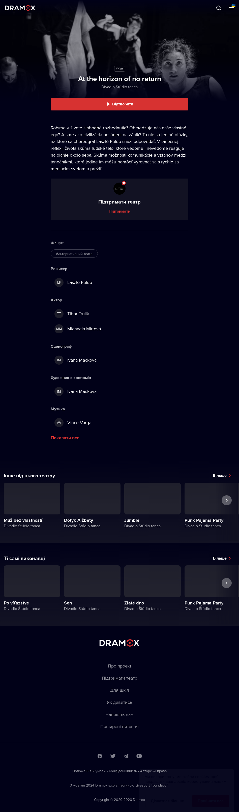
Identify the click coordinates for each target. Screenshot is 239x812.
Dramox (20, 8)
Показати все (65, 437)
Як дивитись (119, 702)
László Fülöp (73, 282)
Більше (220, 475)
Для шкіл (119, 690)
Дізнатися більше (167, 796)
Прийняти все (211, 796)
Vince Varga (72, 422)
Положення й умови (89, 770)
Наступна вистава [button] (227, 512)
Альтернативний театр (74, 253)
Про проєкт (119, 666)
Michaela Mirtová (77, 328)
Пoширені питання (119, 726)
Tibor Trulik (71, 313)
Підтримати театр (119, 678)
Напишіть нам (119, 714)
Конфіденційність (123, 770)
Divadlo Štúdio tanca (119, 87)
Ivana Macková (75, 360)
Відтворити (122, 104)
